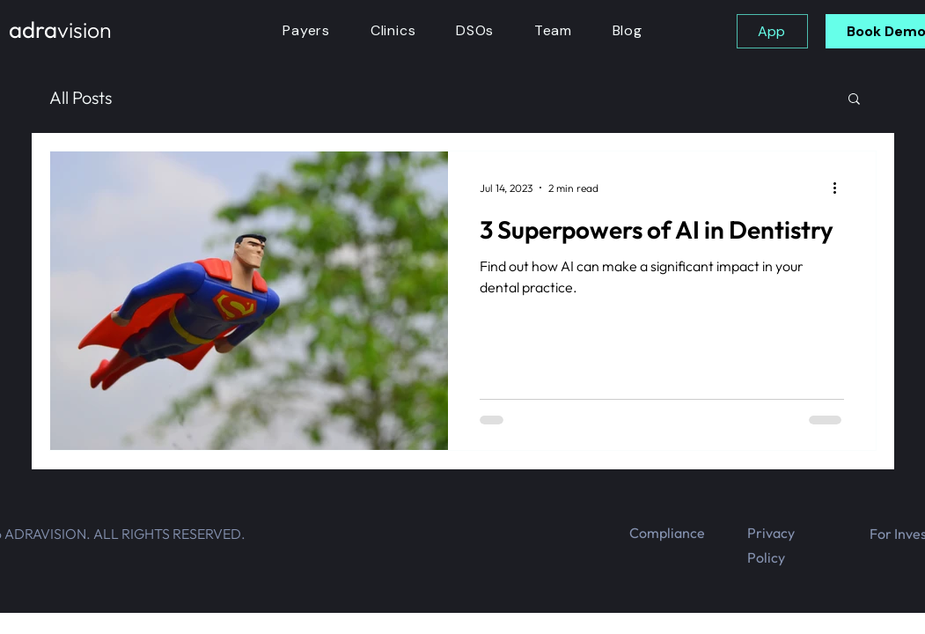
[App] (772, 31)
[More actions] (841, 187)
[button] (854, 100)
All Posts (80, 97)
